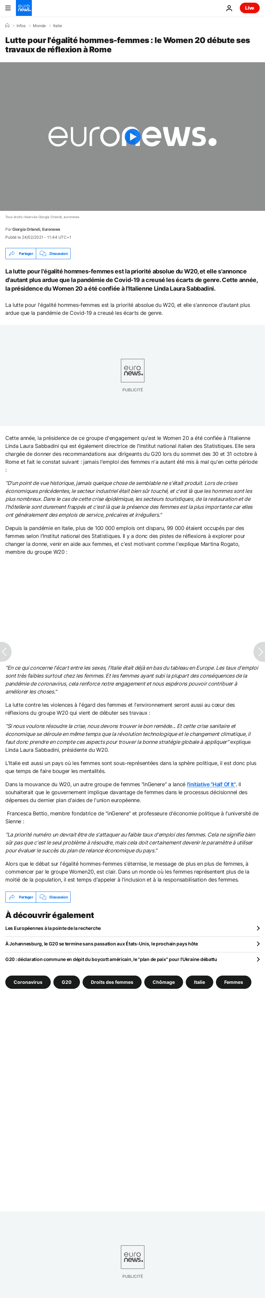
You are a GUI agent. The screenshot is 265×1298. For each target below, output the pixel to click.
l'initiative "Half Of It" (211, 784)
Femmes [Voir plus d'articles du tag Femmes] (233, 982)
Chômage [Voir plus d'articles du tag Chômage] (164, 982)
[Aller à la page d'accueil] (24, 8)
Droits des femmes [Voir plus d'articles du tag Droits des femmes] (112, 982)
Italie (57, 26)
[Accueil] (7, 25)
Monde (39, 26)
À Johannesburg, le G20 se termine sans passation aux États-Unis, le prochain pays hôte (101, 943)
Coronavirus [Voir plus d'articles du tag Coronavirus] (28, 982)
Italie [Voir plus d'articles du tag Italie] (199, 982)
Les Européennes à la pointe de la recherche (53, 928)
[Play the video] (132, 136)
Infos (21, 26)
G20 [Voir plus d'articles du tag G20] (67, 982)
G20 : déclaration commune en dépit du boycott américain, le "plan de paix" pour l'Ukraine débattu (111, 959)
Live (249, 8)
